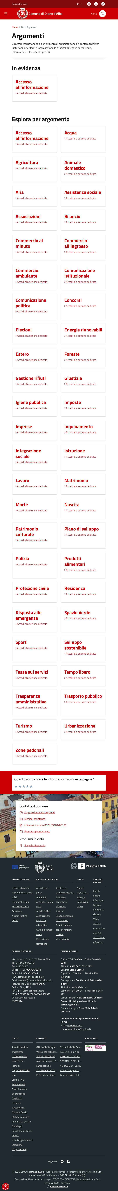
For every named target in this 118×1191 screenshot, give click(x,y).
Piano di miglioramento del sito (20, 1070)
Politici (15, 920)
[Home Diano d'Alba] (41, 14)
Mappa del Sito (19, 1149)
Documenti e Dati (20, 902)
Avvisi (80, 906)
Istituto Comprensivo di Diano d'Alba (77, 1070)
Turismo (59, 934)
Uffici (14, 897)
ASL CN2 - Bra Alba (69, 1052)
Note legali (17, 1126)
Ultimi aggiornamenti (22, 1140)
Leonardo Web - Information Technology (79, 1075)
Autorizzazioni (43, 916)
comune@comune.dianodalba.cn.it (35, 980)
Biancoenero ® (83, 1179)
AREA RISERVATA (57, 1186)
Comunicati (82, 902)
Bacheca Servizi (19, 1112)
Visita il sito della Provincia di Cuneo (53, 1056)
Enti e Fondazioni (20, 906)
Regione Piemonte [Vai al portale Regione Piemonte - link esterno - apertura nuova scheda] (19, 3)
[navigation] (6, 13)
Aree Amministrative (22, 892)
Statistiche (17, 1145)
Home (15, 27)
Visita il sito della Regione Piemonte (53, 1052)
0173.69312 (22, 966)
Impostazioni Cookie (21, 1131)
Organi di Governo (20, 888)
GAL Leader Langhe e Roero (50, 1047)
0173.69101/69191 (25, 962)
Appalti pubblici (43, 911)
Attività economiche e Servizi (99, 928)
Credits (15, 1135)
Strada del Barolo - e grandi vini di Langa (56, 1070)
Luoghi (96, 895)
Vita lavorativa (63, 939)
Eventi (96, 891)
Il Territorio (98, 900)
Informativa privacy (21, 1121)
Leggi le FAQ (18, 1079)
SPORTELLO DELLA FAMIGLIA (75, 1061)
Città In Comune (73, 1175)
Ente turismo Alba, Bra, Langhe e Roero (55, 1075)
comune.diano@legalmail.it (31, 976)
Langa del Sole (43, 1065)
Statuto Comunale (21, 1117)
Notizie (80, 888)
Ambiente (41, 897)
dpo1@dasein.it (74, 1025)
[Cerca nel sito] (102, 13)
